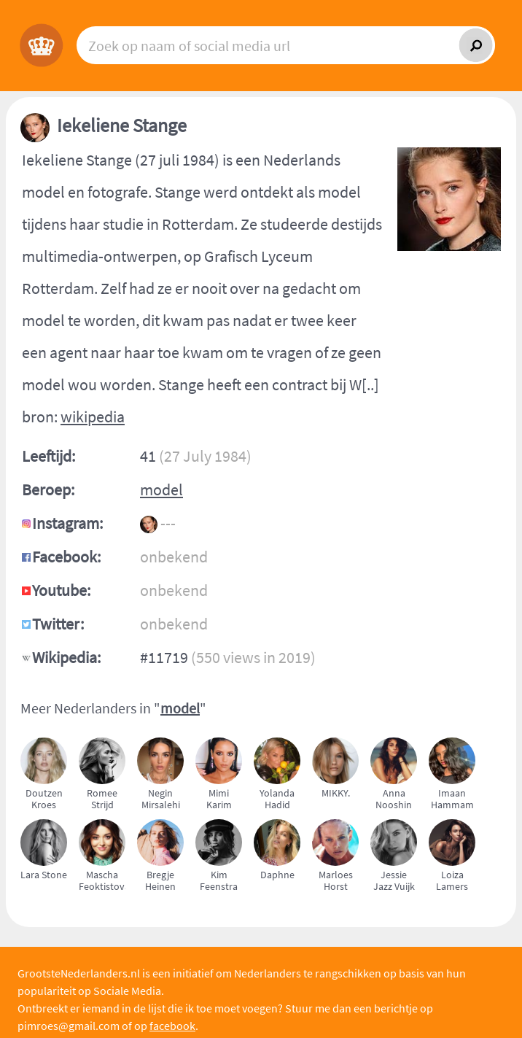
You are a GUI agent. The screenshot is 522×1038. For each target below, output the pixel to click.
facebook (172, 1025)
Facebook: (66, 556)
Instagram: (67, 523)
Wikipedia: (66, 657)
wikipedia (93, 416)
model (161, 489)
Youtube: (61, 590)
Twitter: (58, 623)
